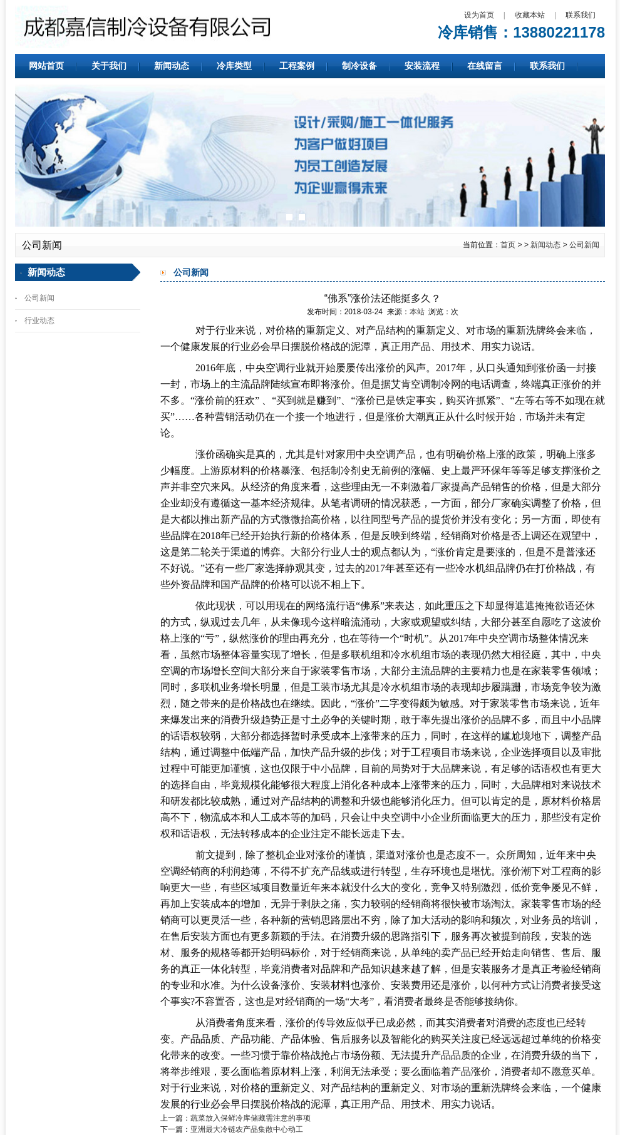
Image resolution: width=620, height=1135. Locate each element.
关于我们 (109, 66)
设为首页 (479, 15)
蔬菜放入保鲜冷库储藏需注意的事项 (250, 1118)
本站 (417, 311)
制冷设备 (359, 66)
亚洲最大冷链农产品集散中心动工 (246, 1129)
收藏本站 (530, 15)
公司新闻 (584, 244)
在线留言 (484, 66)
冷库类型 (234, 66)
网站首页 (46, 66)
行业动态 (39, 320)
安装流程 (422, 66)
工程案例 (296, 66)
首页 (507, 244)
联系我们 (581, 15)
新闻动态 (171, 66)
